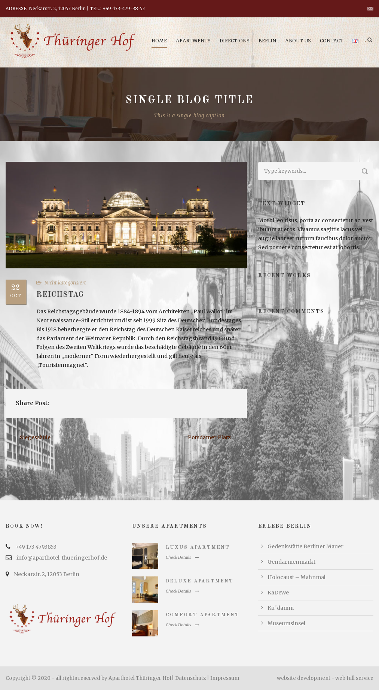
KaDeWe (278, 592)
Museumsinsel (286, 623)
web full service (354, 678)
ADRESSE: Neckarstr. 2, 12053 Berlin (46, 8)
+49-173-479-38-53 (124, 8)
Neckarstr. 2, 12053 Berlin (46, 574)
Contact (331, 40)
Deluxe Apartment (199, 581)
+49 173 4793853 (35, 546)
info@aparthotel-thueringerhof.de (61, 557)
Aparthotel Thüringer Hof (140, 678)
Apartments (193, 40)
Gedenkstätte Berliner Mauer (305, 546)
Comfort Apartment (202, 614)
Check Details (182, 557)
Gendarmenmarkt (291, 561)
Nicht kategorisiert (65, 283)
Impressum (224, 678)
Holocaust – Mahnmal (296, 577)
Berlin (267, 40)
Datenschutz (190, 678)
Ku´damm (281, 608)
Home (159, 40)
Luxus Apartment (198, 547)
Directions (235, 40)
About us (298, 40)
